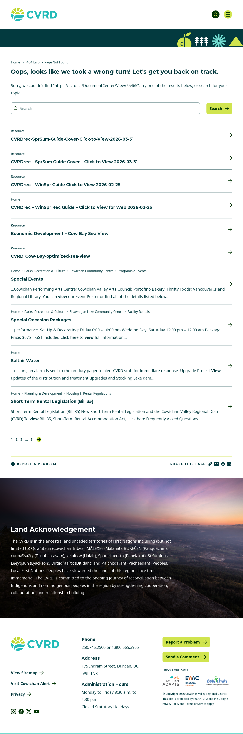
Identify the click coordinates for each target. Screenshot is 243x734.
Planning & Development (43, 393)
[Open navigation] (227, 14)
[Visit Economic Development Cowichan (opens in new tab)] (217, 681)
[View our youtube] (36, 711)
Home (15, 62)
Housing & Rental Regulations (88, 393)
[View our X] (29, 711)
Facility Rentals (138, 311)
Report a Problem (34, 464)
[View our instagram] (13, 711)
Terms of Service (195, 704)
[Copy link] (210, 464)
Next (39, 439)
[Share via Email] (216, 464)
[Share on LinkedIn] (229, 464)
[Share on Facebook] (223, 464)
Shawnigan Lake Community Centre (96, 311)
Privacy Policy (171, 704)
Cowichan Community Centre (91, 271)
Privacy (18, 694)
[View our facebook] (21, 711)
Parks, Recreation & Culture (44, 271)
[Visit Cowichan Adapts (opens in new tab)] (171, 681)
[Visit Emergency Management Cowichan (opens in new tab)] (192, 681)
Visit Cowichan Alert (30, 683)
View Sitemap (24, 672)
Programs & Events (132, 271)
